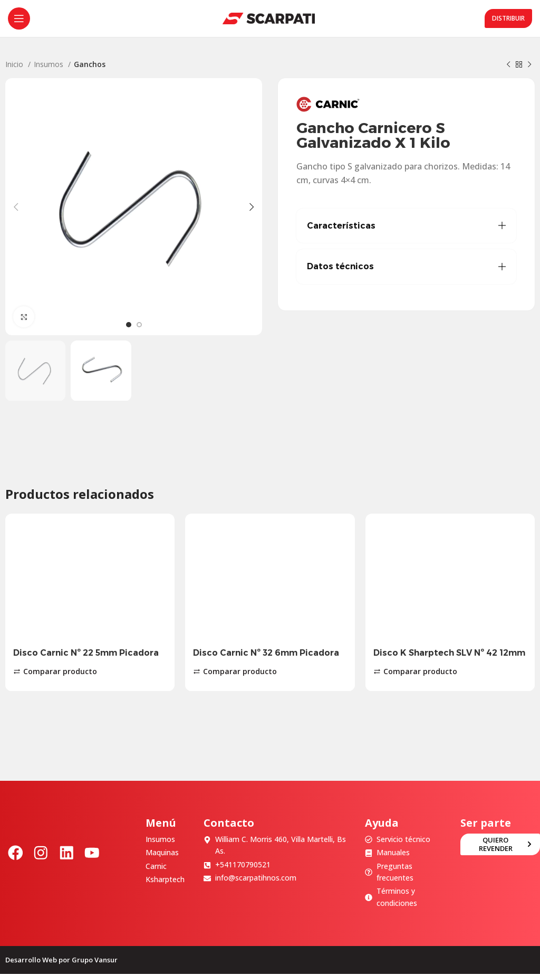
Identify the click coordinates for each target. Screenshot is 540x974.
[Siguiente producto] (529, 65)
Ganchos (89, 64)
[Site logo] (269, 18)
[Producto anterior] (508, 65)
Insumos (49, 64)
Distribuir (508, 18)
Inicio (15, 64)
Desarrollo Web (31, 959)
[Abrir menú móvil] (19, 18)
